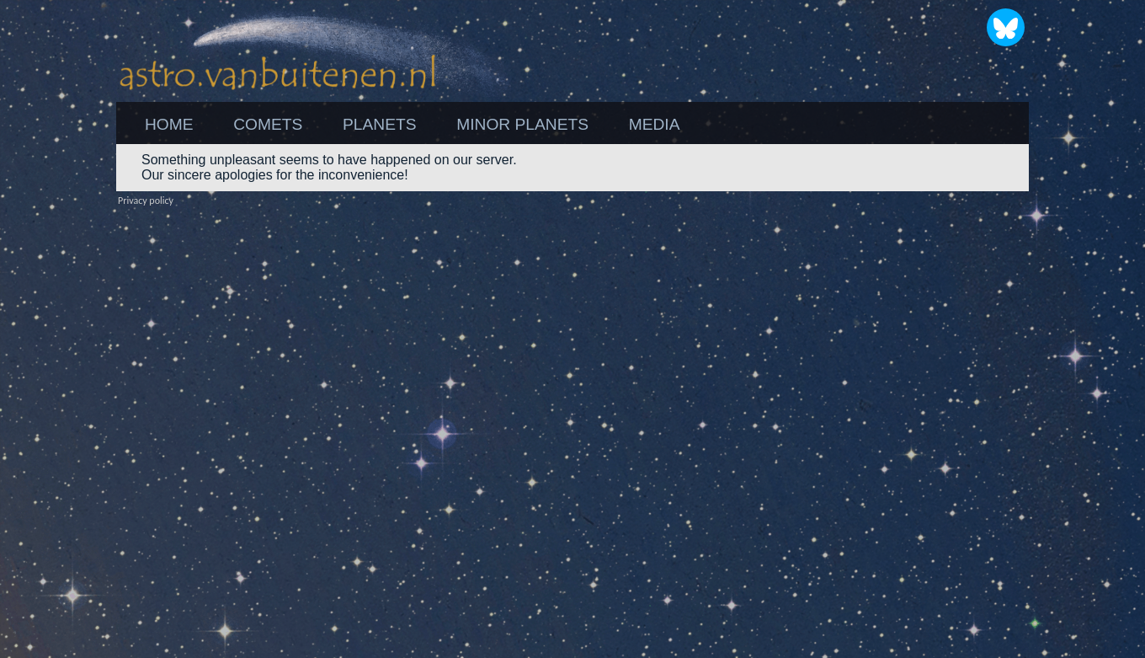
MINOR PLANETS (522, 124)
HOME (169, 124)
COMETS (267, 124)
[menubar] (412, 124)
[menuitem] (169, 124)
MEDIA (654, 124)
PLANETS (379, 124)
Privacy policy (145, 200)
